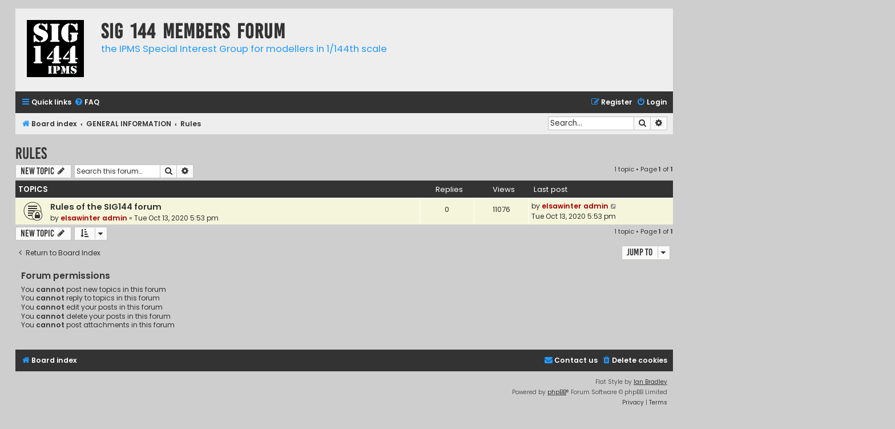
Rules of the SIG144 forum (106, 207)
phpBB (556, 392)
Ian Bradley (650, 382)
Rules (31, 153)
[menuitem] (86, 102)
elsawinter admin (94, 218)
